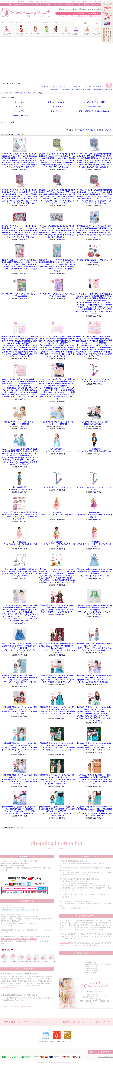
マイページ (88, 1)
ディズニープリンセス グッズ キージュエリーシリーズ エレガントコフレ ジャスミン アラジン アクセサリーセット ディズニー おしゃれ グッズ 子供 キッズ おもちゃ (57, 196)
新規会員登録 (75, 1)
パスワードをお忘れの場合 (92, 86)
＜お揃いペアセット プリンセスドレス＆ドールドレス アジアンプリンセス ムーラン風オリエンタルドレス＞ (19, 779)
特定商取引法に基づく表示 (103, 90)
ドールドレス (19, 102)
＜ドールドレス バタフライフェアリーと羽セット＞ (57, 515)
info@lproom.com (94, 1003)
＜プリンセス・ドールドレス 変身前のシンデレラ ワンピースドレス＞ (94, 811)
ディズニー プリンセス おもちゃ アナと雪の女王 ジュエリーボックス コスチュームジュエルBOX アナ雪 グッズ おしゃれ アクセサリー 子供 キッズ (19, 160)
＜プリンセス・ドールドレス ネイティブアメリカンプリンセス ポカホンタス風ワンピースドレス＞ (94, 779)
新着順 (99, 130)
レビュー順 (107, 130)
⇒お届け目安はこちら (8, 988)
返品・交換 (34, 5)
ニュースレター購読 (89, 5)
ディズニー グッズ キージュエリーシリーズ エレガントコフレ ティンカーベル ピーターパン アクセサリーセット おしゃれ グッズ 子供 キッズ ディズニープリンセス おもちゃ (57, 160)
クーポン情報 (43, 86)
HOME (9, 5)
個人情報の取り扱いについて (81, 90)
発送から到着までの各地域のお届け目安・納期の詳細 (19, 939)
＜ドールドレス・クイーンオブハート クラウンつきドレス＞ (57, 648)
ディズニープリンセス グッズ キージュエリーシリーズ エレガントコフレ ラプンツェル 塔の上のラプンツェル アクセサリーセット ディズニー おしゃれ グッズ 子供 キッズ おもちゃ (19, 196)
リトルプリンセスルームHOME (10, 93)
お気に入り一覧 (56, 86)
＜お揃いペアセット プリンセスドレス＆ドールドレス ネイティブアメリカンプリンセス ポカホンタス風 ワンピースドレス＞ (57, 779)
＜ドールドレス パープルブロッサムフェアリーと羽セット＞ (94, 515)
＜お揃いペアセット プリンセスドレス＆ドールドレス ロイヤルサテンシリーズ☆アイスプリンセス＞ (19, 747)
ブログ (78, 5)
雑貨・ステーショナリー (57, 102)
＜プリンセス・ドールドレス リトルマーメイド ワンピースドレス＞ (57, 811)
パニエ (51, 22)
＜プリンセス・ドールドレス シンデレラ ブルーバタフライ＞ (20, 648)
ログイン (77, 86)
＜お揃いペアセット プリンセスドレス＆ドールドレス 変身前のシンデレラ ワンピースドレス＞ (57, 747)
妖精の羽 (57, 22)
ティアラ (14, 22)
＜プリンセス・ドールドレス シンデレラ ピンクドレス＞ (94, 544)
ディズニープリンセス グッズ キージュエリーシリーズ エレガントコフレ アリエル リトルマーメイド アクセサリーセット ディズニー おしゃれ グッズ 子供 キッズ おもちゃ (94, 196)
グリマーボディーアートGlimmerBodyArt (94, 111)
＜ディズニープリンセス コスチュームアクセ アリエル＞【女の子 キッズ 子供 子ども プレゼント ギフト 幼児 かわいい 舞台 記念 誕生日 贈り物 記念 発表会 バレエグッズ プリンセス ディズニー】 (57, 575)
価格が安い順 (79, 130)
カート (99, 1)
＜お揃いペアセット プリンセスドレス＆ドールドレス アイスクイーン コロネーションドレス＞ (57, 711)
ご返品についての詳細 (67, 908)
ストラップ (20, 107)
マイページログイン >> (106, 1057)
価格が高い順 (90, 130)
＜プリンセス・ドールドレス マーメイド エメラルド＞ (20, 679)
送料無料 (45, 22)
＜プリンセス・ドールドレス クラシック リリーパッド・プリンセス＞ (94, 609)
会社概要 (16, 5)
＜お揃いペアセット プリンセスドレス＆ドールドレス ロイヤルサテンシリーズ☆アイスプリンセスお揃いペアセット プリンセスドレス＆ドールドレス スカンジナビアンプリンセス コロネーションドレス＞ (94, 713)
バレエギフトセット (57, 111)
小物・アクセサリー (25, 93)
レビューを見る (69, 5)
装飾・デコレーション (20, 115)
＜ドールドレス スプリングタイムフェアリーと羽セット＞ (57, 544)
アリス (8, 22)
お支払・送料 (24, 5)
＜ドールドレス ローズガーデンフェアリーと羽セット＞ (20, 544)
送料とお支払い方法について (59, 90)
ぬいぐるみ (57, 107)
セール (2, 22)
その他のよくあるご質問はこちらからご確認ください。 (20, 1006)
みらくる (21, 22)
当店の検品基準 (65, 943)
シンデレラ (28, 22)
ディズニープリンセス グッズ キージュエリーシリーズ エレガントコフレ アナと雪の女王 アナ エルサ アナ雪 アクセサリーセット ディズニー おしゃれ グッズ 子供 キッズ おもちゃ (94, 160)
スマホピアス (19, 111)
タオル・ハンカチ (94, 107)
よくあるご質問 (57, 5)
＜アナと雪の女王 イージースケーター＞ (57, 487)
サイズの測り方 (45, 5)
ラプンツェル (37, 22)
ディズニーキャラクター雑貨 (94, 102)
